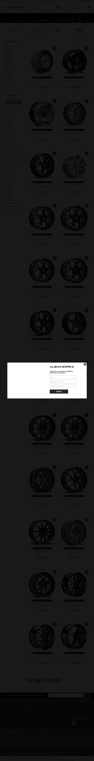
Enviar (59, 392)
